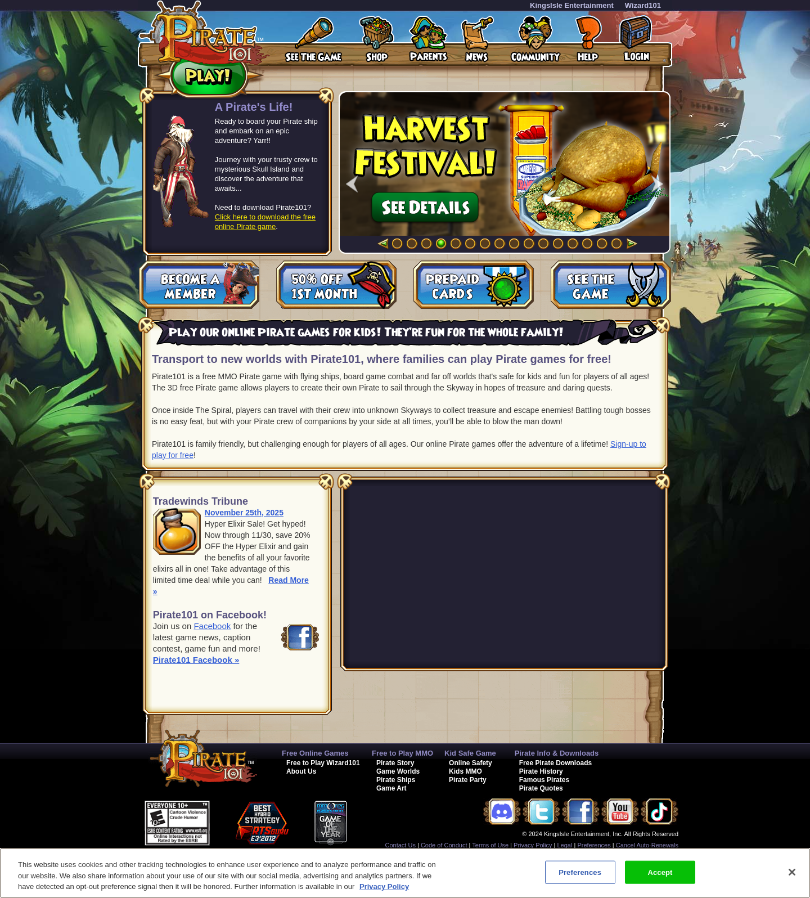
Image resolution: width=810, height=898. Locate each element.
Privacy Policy (533, 845)
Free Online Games (315, 753)
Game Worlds (398, 771)
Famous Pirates (544, 780)
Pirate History (541, 771)
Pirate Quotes (541, 788)
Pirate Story (395, 763)
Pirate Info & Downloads (557, 753)
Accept (659, 872)
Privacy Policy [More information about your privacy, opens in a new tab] (384, 886)
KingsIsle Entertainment (572, 5)
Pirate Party (468, 780)
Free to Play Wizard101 (323, 763)
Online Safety (470, 763)
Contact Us (400, 845)
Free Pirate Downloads (555, 763)
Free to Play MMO (402, 753)
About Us (301, 771)
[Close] (792, 872)
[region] (405, 873)
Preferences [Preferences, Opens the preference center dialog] (580, 872)
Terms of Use (490, 845)
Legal (565, 845)
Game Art (391, 788)
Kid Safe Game (470, 753)
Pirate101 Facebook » (196, 659)
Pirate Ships (395, 780)
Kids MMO (465, 771)
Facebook (212, 626)
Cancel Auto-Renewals (647, 845)
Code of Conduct (444, 845)
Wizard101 (643, 5)
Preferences (593, 845)
